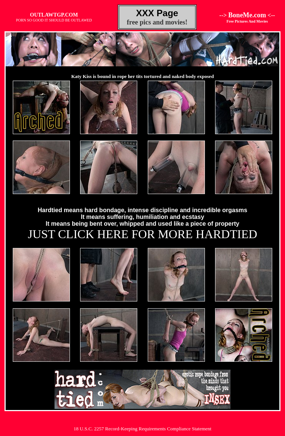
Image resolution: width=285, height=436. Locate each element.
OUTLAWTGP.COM (54, 15)
